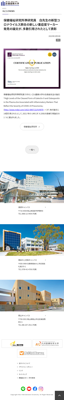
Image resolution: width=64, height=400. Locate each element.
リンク (21, 371)
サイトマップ (23, 374)
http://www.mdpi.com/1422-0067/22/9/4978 (23, 109)
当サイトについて (24, 363)
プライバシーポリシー (26, 367)
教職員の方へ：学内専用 (27, 378)
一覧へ (32, 149)
